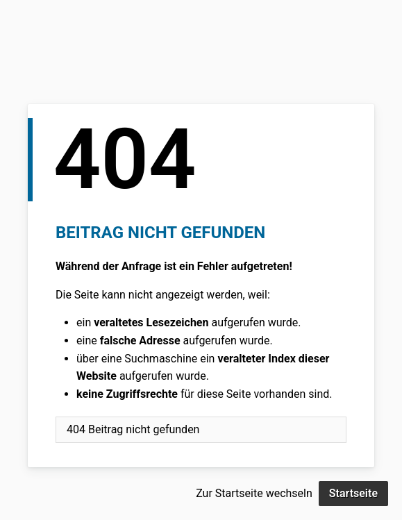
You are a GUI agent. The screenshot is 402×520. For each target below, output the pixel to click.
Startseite (353, 493)
